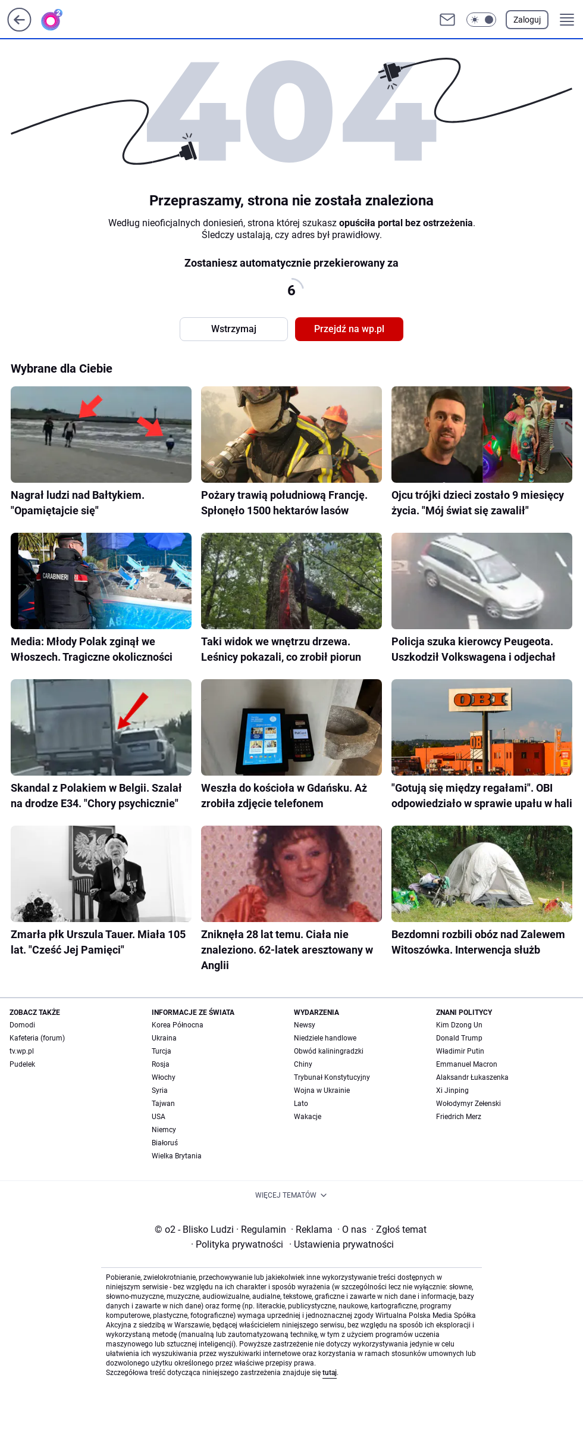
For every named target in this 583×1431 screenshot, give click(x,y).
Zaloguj (527, 19)
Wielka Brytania (177, 1156)
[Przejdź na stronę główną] (19, 28)
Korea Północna (177, 1025)
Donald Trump (459, 1038)
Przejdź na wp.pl (349, 329)
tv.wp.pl (22, 1051)
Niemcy (164, 1130)
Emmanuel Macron (466, 1064)
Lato (301, 1103)
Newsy (304, 1025)
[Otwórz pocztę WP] (447, 19)
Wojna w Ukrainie (322, 1090)
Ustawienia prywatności (341, 1244)
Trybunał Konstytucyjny (332, 1077)
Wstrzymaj (233, 329)
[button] (481, 20)
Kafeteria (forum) (37, 1038)
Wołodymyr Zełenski (468, 1103)
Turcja (161, 1051)
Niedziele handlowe (325, 1038)
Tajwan (163, 1103)
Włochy (163, 1077)
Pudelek (22, 1064)
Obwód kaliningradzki (328, 1051)
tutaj (329, 1372)
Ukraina (164, 1038)
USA (158, 1117)
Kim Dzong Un (459, 1025)
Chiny (303, 1064)
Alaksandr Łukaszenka (472, 1077)
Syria (160, 1090)
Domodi (22, 1025)
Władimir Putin (460, 1051)
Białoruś (165, 1143)
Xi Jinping (452, 1090)
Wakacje (307, 1117)
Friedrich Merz (458, 1117)
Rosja (161, 1064)
